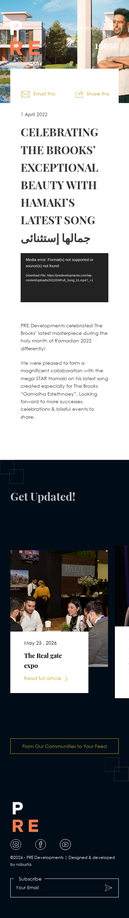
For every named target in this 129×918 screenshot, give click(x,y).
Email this (44, 93)
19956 (107, 45)
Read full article (42, 678)
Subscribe (30, 878)
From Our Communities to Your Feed (64, 746)
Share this (98, 93)
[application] (64, 277)
